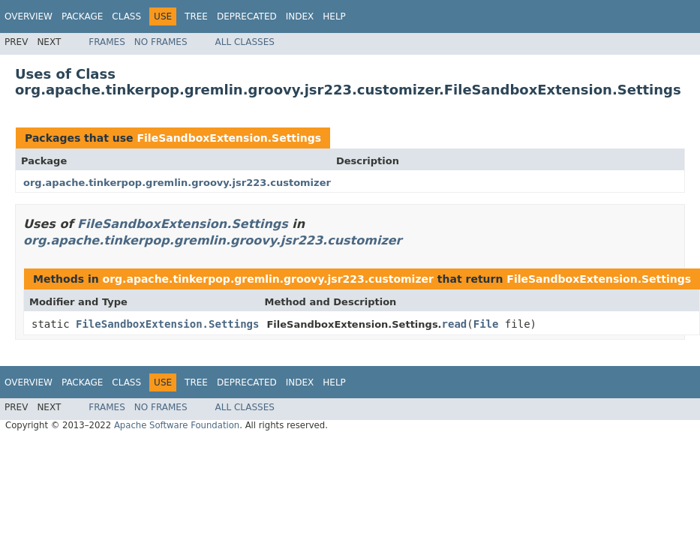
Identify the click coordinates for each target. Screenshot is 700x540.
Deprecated (247, 16)
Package (82, 16)
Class (126, 16)
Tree (196, 16)
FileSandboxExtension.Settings (229, 138)
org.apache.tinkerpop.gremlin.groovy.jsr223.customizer (177, 182)
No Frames (161, 42)
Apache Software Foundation (176, 425)
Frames (107, 42)
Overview (29, 16)
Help (334, 16)
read (454, 324)
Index (300, 16)
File (486, 324)
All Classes (245, 42)
